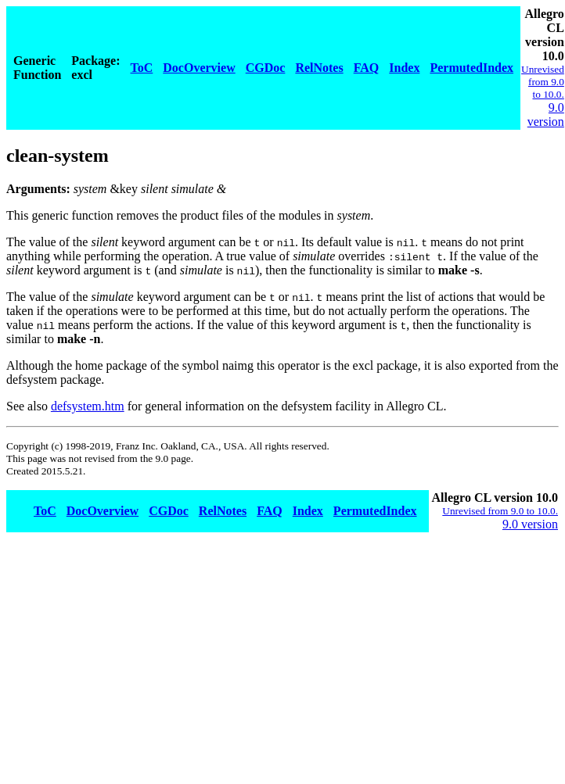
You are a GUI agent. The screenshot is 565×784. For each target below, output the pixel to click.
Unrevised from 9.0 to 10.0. (542, 81)
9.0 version (545, 114)
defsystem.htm (87, 406)
